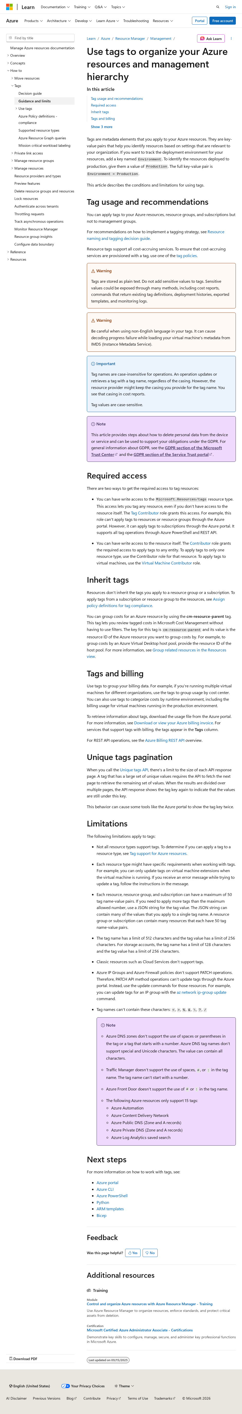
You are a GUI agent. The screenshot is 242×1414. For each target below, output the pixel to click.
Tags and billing (103, 118)
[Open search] (218, 7)
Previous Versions (46, 1398)
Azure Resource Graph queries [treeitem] (42, 137)
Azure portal (107, 1182)
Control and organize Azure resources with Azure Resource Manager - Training (149, 1304)
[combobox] (40, 38)
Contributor (200, 543)
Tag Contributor (145, 512)
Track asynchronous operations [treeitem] (38, 221)
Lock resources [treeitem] (26, 198)
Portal (199, 20)
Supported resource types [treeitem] (38, 130)
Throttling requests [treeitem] (29, 213)
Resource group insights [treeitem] (33, 236)
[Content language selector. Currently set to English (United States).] (29, 1386)
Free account (222, 20)
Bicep (101, 1215)
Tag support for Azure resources (158, 853)
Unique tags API (134, 769)
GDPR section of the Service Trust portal (171, 454)
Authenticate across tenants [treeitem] (36, 206)
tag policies (186, 255)
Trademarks (163, 1398)
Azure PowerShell (112, 1195)
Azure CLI (105, 1189)
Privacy (112, 1398)
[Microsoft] (9, 7)
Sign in (230, 6)
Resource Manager (130, 38)
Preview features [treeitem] (27, 183)
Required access (103, 105)
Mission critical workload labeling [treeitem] (44, 145)
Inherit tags (100, 111)
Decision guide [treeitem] (30, 93)
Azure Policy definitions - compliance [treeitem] (37, 119)
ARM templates (110, 1208)
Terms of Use (138, 1398)
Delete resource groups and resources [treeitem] (44, 191)
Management (160, 38)
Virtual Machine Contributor (167, 562)
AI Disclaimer (16, 1398)
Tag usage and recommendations (117, 98)
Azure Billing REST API (164, 740)
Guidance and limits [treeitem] (34, 101)
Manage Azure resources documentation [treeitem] (42, 47)
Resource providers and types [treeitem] (37, 175)
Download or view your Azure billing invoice (173, 722)
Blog (70, 1398)
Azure (105, 38)
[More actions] (231, 38)
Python (103, 1202)
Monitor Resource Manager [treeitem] (36, 229)
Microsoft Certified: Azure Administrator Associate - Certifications (140, 1330)
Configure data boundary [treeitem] (34, 244)
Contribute (91, 1398)
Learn (91, 38)
